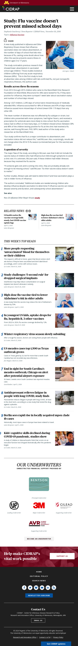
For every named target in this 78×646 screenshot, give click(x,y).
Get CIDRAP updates (56, 643)
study (37, 198)
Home (39, 578)
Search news (39, 587)
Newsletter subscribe (39, 602)
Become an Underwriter (39, 545)
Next (29, 211)
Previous (27, 211)
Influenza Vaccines (17, 35)
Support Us (62, 562)
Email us (38, 626)
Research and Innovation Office (24, 643)
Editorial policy (39, 582)
